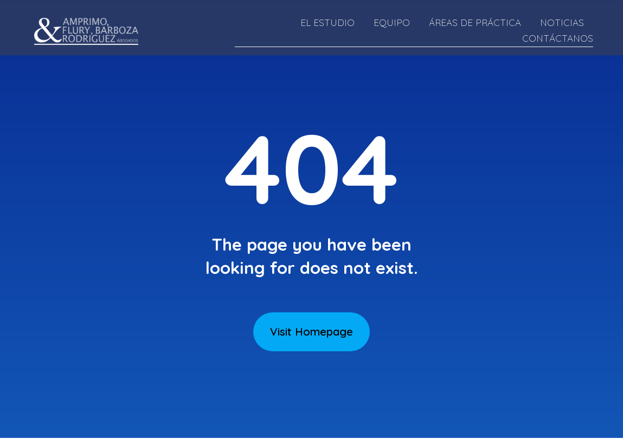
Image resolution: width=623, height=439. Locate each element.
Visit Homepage (311, 332)
